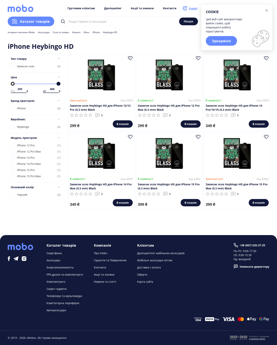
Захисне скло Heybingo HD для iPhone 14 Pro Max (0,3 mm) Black (101, 186)
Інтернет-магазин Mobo (21, 32)
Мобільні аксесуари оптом (154, 260)
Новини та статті (105, 281)
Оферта (142, 274)
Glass (86, 32)
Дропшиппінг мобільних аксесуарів (160, 253)
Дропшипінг (113, 8)
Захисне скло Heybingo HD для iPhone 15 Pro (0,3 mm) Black (169, 186)
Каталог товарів (31, 21)
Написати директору (251, 266)
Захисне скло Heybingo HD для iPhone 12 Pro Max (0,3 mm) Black (169, 107)
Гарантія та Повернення (110, 260)
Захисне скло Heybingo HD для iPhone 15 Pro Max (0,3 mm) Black (237, 186)
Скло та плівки (61, 32)
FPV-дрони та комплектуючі (65, 274)
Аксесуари (44, 32)
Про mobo (100, 253)
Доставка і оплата (149, 267)
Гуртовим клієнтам (81, 8)
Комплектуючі (56, 281)
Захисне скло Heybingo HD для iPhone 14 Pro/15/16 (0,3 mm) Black (234, 107)
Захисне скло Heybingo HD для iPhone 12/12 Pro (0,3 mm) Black (100, 107)
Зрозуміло (221, 41)
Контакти (169, 8)
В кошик (123, 124)
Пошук (188, 21)
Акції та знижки (142, 8)
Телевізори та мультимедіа (64, 296)
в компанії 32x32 (257, 338)
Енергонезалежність (60, 267)
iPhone (96, 32)
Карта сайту (145, 281)
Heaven (76, 32)
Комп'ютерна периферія (63, 303)
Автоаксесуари (56, 310)
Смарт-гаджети (57, 289)
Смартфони (54, 253)
